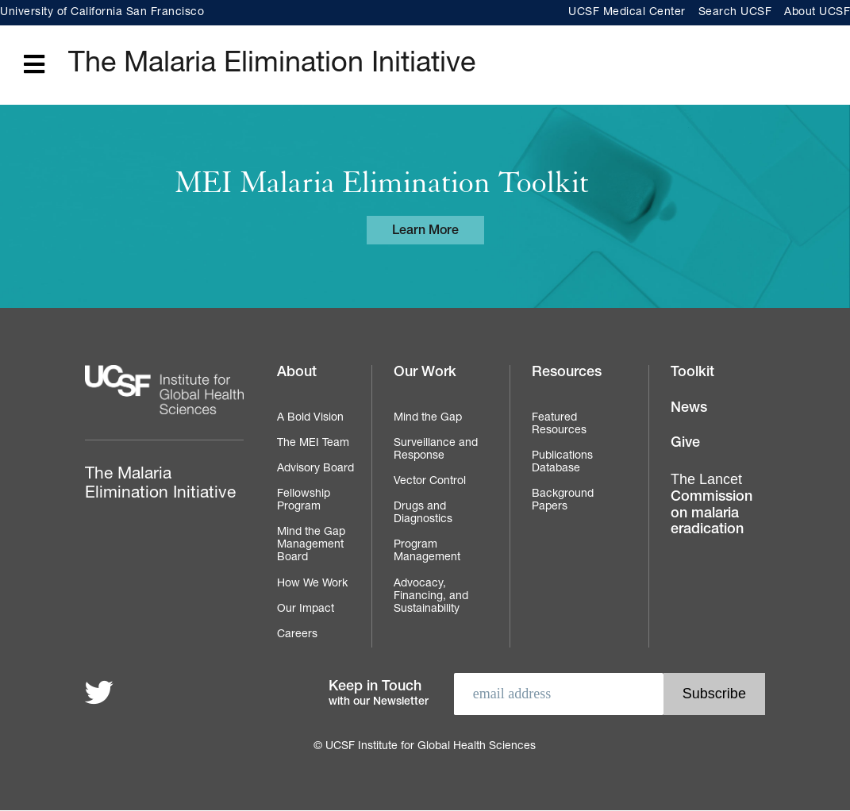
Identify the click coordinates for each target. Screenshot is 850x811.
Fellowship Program (303, 501)
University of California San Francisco (102, 12)
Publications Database (562, 463)
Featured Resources (559, 424)
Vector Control (430, 481)
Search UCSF (735, 12)
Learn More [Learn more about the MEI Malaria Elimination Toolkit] (425, 231)
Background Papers (563, 501)
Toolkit (692, 373)
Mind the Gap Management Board (311, 545)
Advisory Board (315, 469)
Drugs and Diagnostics (423, 513)
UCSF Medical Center (627, 12)
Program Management (427, 551)
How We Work (312, 584)
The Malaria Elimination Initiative (271, 65)
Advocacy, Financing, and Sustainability (431, 596)
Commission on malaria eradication (711, 504)
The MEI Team (313, 443)
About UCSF (817, 12)
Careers (297, 634)
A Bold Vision (310, 418)
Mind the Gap (428, 418)
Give (685, 443)
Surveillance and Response (436, 450)
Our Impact (305, 609)
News (689, 409)
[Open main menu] (34, 65)
